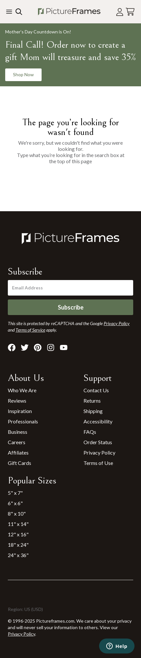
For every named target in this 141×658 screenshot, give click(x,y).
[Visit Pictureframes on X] (25, 347)
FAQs (89, 432)
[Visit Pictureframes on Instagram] (51, 347)
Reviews (17, 400)
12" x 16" (18, 534)
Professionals (23, 421)
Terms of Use (98, 463)
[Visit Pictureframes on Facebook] (12, 347)
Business (17, 432)
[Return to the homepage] (69, 12)
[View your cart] (130, 12)
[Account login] (119, 12)
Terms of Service (30, 330)
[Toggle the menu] (9, 12)
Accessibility (97, 421)
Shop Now (23, 74)
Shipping (93, 411)
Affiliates (18, 452)
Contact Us (96, 390)
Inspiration (20, 411)
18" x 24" (18, 545)
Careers (16, 442)
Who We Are (22, 390)
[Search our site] (18, 11)
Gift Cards (19, 463)
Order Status (97, 442)
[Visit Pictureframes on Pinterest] (38, 347)
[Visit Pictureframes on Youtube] (64, 347)
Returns (92, 400)
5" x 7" (15, 493)
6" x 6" (15, 503)
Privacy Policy (99, 452)
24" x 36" (18, 555)
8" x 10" (17, 513)
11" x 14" (18, 524)
